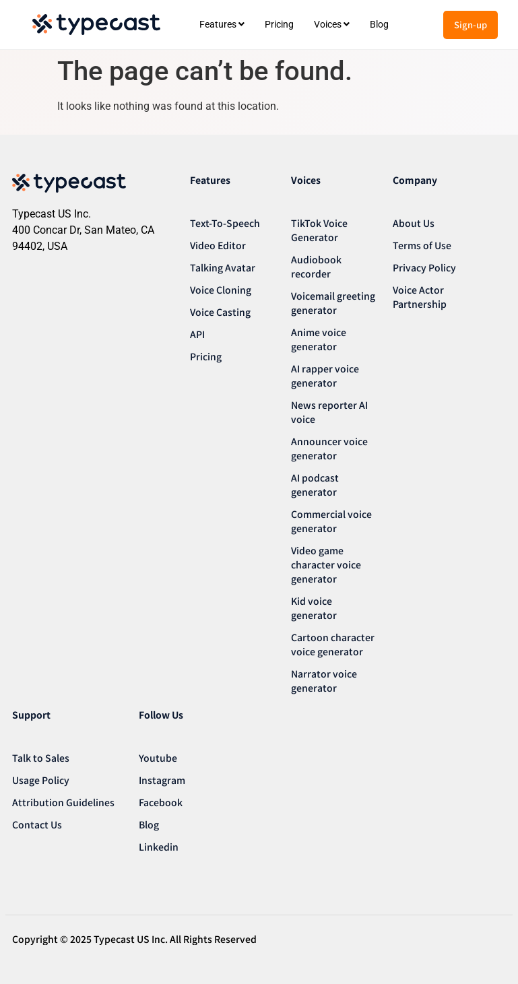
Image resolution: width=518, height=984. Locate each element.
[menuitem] (222, 24)
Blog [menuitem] (379, 24)
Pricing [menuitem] (279, 24)
